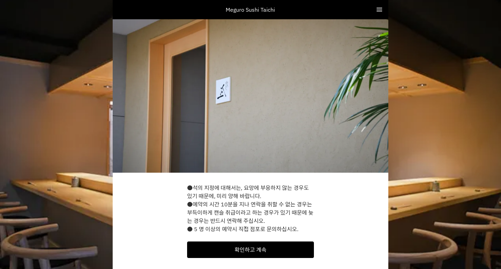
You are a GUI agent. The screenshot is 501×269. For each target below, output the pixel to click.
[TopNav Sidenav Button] (379, 10)
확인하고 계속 (250, 249)
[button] (250, 250)
